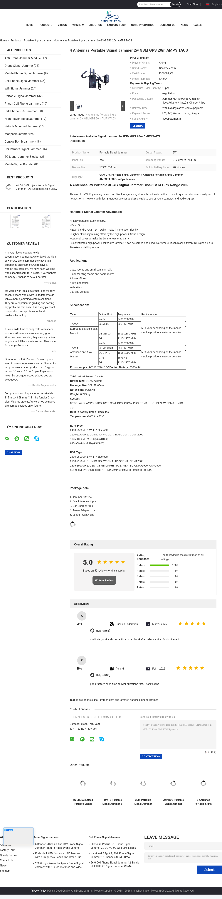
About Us (95, 24)
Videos (62, 24)
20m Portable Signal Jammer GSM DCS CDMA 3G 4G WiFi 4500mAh (143, 801)
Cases (198, 24)
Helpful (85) (103, 675)
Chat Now (192, 4)
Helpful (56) (103, 630)
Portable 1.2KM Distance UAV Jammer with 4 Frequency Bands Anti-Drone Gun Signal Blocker (58, 856)
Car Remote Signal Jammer (23, 149)
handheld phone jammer (144, 699)
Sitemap (5, 870)
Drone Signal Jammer (19, 65)
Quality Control (142, 24)
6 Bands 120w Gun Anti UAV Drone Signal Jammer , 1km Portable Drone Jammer (59, 846)
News (184, 24)
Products (45, 24)
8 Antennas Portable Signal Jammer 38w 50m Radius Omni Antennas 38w (203, 801)
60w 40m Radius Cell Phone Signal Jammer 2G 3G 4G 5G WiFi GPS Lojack (113, 846)
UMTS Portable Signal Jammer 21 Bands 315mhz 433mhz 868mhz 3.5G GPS (113, 801)
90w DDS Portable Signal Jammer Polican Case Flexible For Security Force (173, 801)
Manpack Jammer (16, 134)
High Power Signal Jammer (22, 119)
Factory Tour (116, 24)
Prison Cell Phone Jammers (23, 103)
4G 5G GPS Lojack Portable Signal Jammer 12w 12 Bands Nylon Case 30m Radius (36, 189)
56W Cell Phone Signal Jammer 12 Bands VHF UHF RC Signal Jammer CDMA (115, 864)
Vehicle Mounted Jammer (21, 126)
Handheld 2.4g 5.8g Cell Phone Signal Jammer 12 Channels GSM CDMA (112, 855)
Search (175, 4)
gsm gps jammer (119, 699)
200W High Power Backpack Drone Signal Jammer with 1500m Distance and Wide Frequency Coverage (59, 866)
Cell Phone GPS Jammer (21, 111)
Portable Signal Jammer (38, 40)
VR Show (78, 24)
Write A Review (104, 580)
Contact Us (167, 24)
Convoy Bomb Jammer (20, 141)
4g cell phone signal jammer (91, 699)
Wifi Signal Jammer (17, 88)
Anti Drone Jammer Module (23, 58)
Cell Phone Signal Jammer (22, 81)
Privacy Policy (38, 890)
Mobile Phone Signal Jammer (24, 73)
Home (29, 24)
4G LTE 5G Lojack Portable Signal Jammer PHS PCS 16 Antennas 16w (82, 801)
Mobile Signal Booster (19, 164)
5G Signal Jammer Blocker (22, 156)
